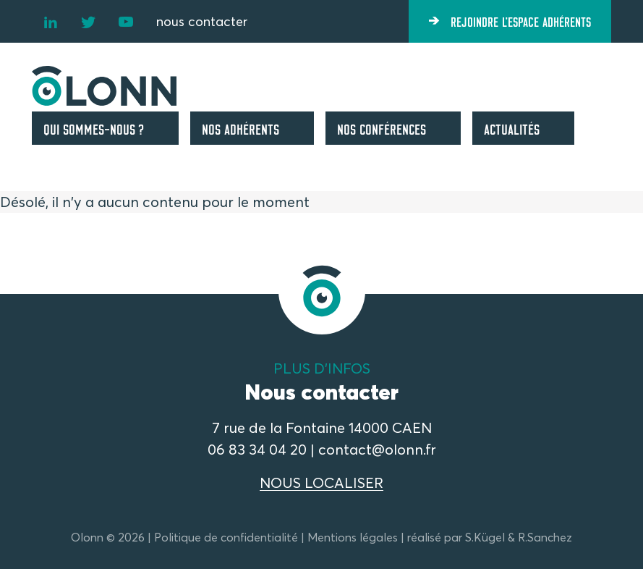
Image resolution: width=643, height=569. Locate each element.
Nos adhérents (240, 128)
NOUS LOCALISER (321, 482)
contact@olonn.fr (377, 449)
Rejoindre (521, 21)
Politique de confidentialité (226, 537)
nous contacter (201, 21)
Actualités (512, 128)
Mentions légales (352, 537)
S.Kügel (485, 537)
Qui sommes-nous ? (93, 128)
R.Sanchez (545, 537)
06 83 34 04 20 (257, 449)
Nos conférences (381, 128)
